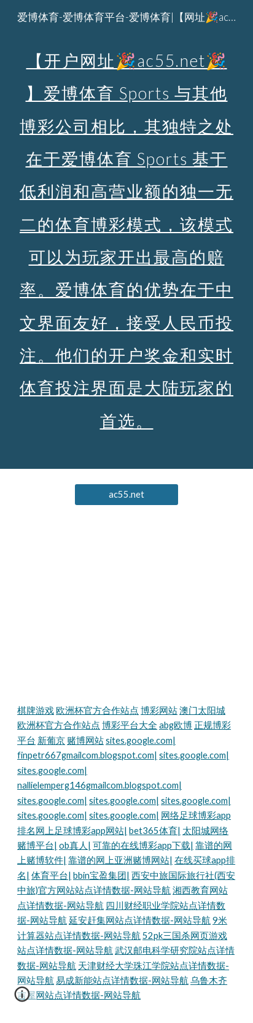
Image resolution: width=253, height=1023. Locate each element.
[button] (22, 998)
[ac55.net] (127, 495)
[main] (126, 234)
